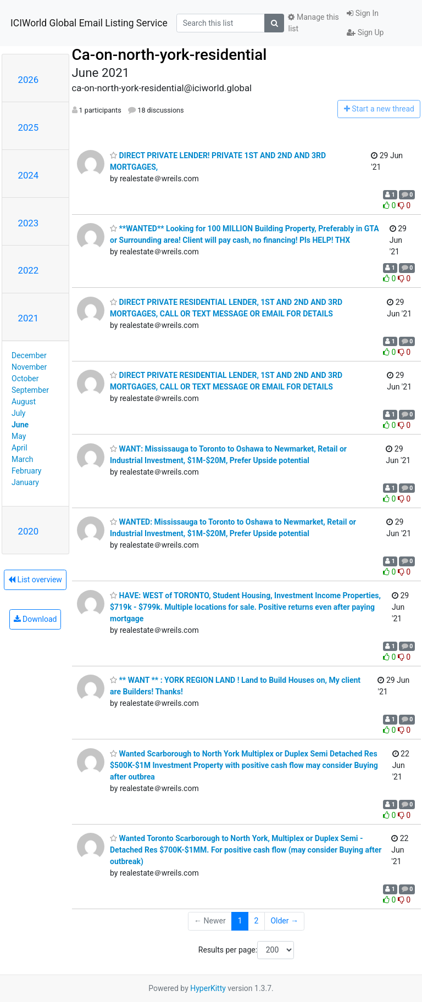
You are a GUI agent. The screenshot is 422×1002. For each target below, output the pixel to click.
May (19, 436)
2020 (28, 531)
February (26, 470)
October (25, 378)
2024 (28, 175)
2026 (28, 79)
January (25, 482)
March (23, 459)
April (19, 447)
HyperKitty (208, 988)
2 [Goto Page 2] (256, 920)
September (30, 390)
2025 (28, 127)
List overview (35, 579)
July (18, 413)
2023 (28, 223)
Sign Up (365, 32)
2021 (28, 318)
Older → (284, 920)
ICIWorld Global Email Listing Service (89, 23)
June (20, 424)
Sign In (363, 13)
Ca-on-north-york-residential (169, 55)
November (29, 367)
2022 (28, 270)
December (29, 355)
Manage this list (313, 23)
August (24, 401)
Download (35, 619)
